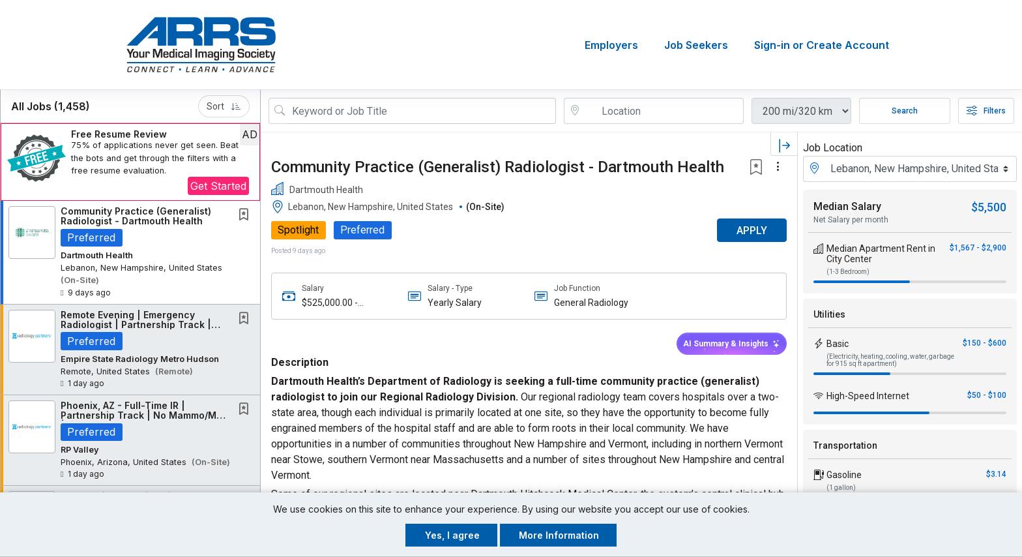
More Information (559, 535)
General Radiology (591, 302)
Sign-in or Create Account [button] (821, 45)
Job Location (832, 148)
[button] (130, 162)
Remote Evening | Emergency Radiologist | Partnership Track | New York (136, 324)
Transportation (845, 445)
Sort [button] (224, 106)
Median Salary (847, 206)
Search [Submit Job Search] (905, 110)
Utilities (829, 314)
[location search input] (663, 111)
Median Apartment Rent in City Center (880, 253)
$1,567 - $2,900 (978, 247)
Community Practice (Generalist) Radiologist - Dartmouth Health (136, 215)
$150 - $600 (984, 343)
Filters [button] (986, 111)
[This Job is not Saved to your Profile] (246, 215)
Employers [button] (611, 45)
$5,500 (988, 207)
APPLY (752, 230)
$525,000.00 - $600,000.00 (330, 303)
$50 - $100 (986, 395)
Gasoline (844, 475)
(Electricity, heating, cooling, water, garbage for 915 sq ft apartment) (890, 360)
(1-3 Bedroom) (847, 271)
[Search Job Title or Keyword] (421, 111)
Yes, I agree (452, 535)
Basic (837, 344)
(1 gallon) (841, 487)
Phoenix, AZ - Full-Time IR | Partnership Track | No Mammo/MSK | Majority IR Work (145, 415)
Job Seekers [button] (696, 45)
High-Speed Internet (867, 396)
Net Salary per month (850, 219)
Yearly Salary (455, 302)
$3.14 (996, 474)
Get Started (218, 185)
